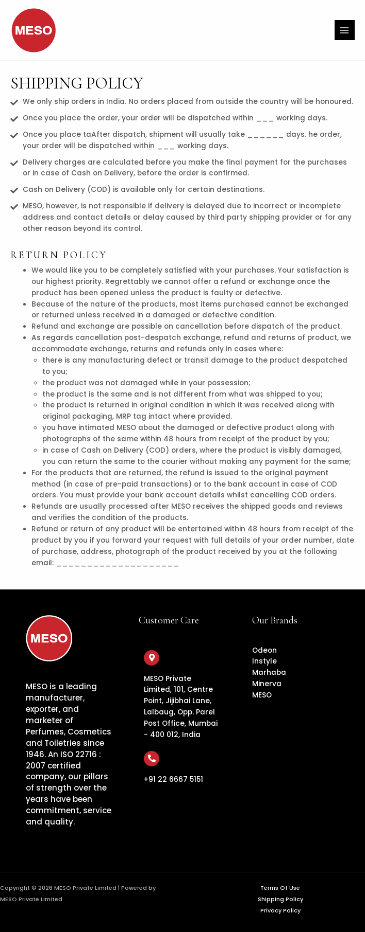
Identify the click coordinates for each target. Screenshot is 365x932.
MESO (262, 695)
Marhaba (269, 672)
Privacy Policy (280, 911)
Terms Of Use (280, 888)
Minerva (266, 684)
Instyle (264, 661)
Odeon (264, 650)
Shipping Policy (280, 899)
